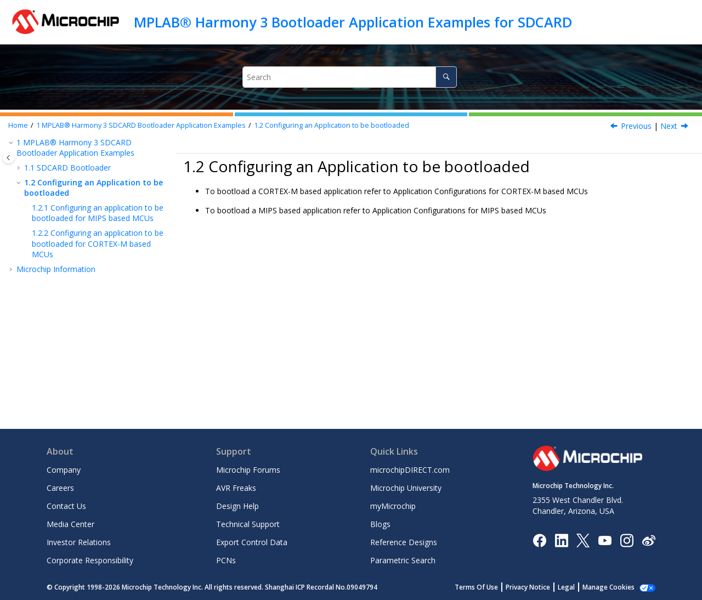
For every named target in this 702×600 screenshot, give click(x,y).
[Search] (446, 77)
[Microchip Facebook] (539, 539)
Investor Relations (79, 542)
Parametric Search (402, 560)
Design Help (237, 506)
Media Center (70, 524)
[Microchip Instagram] (626, 539)
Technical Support (248, 524)
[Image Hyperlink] (605, 540)
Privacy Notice (528, 587)
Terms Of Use (476, 587)
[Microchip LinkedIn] (561, 539)
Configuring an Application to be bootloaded (331, 125)
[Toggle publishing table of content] (8, 157)
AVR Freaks (236, 488)
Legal (566, 587)
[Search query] (349, 77)
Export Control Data (251, 542)
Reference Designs (403, 542)
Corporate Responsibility (90, 560)
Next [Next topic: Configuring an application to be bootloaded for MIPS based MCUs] (668, 126)
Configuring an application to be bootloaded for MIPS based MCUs (97, 213)
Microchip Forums (248, 470)
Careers (60, 488)
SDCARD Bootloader (67, 167)
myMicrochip (393, 506)
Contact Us (66, 506)
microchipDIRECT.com (410, 470)
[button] (12, 142)
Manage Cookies (608, 587)
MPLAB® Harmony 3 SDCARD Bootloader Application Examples (141, 125)
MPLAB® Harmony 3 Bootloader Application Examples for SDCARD (353, 22)
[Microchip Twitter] (583, 539)
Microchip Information (55, 269)
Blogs (380, 524)
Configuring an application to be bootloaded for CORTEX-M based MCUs (97, 243)
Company (64, 470)
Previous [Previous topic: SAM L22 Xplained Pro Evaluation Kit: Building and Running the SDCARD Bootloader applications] (636, 126)
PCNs (226, 560)
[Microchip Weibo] (648, 540)
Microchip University (405, 488)
